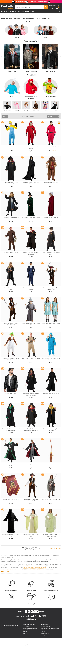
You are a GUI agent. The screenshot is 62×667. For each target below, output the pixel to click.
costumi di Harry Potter (54, 566)
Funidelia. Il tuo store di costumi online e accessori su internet (7, 7)
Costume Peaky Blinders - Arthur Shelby (31, 288)
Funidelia (3, 16)
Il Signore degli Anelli (31, 71)
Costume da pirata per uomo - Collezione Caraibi (11, 323)
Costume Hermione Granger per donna (11, 218)
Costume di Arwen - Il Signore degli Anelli (31, 535)
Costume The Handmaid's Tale (51, 217)
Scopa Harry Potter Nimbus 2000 (51, 464)
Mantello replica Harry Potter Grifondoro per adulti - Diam (11, 183)
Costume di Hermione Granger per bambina (11, 288)
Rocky (45, 110)
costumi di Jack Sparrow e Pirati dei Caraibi (34, 567)
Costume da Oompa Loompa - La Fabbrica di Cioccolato (11, 359)
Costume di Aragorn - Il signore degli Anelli (51, 500)
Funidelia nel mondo (46, 626)
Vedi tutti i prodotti (55, 548)
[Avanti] (39, 548)
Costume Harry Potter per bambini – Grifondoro (51, 253)
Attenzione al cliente (11, 625)
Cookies (43, 631)
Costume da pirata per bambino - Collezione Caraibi (51, 288)
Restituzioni (25, 631)
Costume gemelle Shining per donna (51, 323)
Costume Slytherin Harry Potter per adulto (10, 464)
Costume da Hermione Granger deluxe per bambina (31, 394)
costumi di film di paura (34, 569)
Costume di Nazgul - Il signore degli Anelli (10, 535)
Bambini (45, 37)
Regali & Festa (29, 11)
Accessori (20, 11)
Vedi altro (6, 571)
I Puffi (12, 96)
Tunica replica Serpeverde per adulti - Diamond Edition (10, 429)
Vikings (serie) (36, 110)
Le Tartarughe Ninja (50, 96)
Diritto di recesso (45, 633)
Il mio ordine (26, 626)
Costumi (12, 11)
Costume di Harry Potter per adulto (31, 464)
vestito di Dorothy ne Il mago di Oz (10, 569)
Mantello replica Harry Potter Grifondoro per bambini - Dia (31, 429)
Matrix (55, 110)
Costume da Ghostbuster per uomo (31, 358)
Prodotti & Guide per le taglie (30, 628)
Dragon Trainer (7, 110)
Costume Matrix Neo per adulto (51, 393)
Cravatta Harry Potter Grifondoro (11, 499)
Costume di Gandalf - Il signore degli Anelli (31, 323)
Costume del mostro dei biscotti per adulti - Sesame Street (51, 359)
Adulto (17, 37)
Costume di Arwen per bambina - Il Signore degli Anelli (51, 535)
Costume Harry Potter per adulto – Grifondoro (31, 253)
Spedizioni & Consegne (28, 630)
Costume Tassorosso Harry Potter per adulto (51, 429)
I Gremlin (26, 110)
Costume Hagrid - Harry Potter (51, 182)
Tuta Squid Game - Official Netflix (51, 147)
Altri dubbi (25, 633)
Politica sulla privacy (46, 630)
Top (58, 11)
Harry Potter (12, 71)
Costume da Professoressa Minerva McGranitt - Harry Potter (31, 218)
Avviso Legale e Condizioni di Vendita (50, 628)
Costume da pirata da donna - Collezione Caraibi (31, 500)
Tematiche (4, 11)
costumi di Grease (40, 566)
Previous (1, 57)
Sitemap (43, 635)
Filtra (4, 116)
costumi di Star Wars (28, 566)
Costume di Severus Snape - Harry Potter (31, 183)
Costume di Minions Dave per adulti (10, 147)
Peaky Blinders (50, 71)
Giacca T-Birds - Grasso (10, 393)
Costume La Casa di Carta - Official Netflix (31, 147)
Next (60, 57)
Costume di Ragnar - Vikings (11, 252)
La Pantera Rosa (17, 110)
